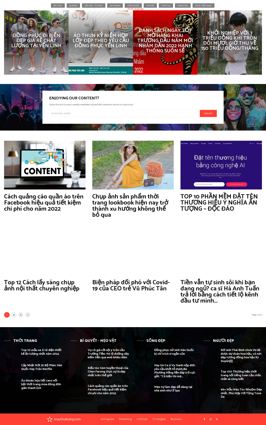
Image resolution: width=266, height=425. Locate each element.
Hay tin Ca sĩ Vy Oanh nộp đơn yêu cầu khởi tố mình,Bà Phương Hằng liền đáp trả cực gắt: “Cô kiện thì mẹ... (174, 371)
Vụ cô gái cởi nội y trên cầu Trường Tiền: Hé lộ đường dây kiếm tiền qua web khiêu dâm (108, 354)
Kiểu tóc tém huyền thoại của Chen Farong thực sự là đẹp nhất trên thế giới (108, 372)
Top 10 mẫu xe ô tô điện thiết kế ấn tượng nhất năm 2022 (41, 352)
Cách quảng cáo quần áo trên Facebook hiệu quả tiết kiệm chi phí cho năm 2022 (43, 203)
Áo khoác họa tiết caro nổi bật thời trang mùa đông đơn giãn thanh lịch (41, 384)
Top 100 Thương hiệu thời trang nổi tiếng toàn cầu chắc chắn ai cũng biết (241, 375)
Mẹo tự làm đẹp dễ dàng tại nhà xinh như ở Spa (173, 389)
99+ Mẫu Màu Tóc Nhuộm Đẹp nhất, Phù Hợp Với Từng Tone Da (241, 393)
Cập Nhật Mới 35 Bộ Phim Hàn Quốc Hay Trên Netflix (41, 367)
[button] (236, 9)
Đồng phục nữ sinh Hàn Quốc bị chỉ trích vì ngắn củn (174, 352)
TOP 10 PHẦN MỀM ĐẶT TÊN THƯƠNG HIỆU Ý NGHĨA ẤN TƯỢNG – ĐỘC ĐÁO (219, 203)
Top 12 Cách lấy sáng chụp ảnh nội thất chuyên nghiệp (41, 286)
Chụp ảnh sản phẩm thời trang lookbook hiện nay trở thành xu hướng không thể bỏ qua (130, 206)
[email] (124, 113)
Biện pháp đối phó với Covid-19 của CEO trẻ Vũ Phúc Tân (131, 286)
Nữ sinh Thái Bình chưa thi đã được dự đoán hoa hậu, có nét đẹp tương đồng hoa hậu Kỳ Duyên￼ (241, 356)
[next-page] (28, 315)
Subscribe (208, 113)
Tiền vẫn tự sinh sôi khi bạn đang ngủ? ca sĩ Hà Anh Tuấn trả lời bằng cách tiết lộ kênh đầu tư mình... (219, 292)
